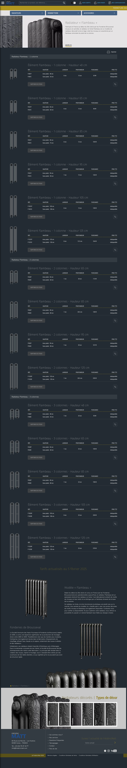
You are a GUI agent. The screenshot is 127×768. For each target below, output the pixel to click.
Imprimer (113, 52)
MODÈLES (69, 45)
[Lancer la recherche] (64, 3)
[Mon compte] (85, 3)
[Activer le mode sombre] (75, 3)
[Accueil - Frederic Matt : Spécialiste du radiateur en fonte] (10, 3)
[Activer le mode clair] (72, 3)
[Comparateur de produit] (115, 89)
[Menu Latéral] (3, 3)
